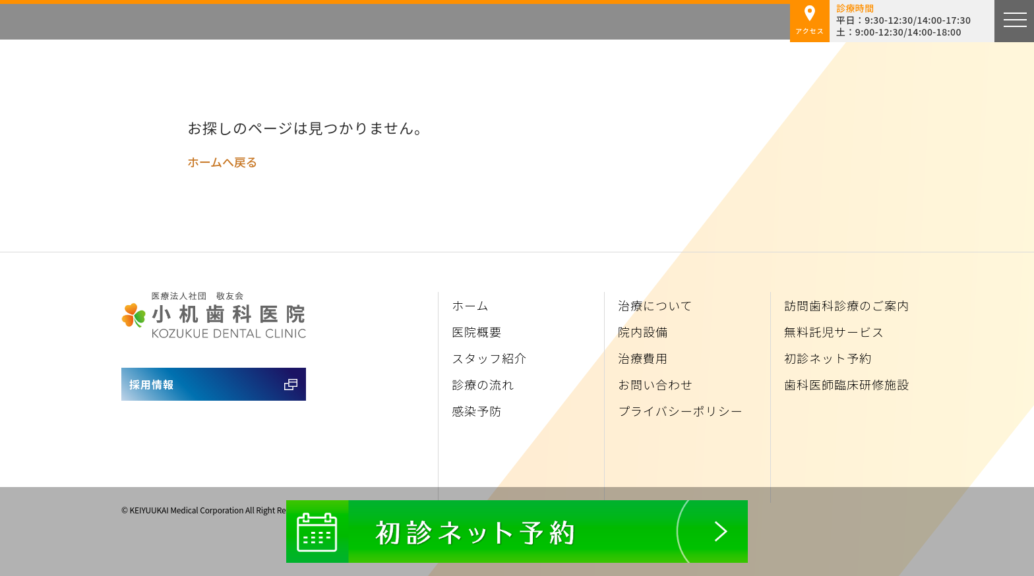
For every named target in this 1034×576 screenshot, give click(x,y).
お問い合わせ (655, 384)
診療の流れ (483, 384)
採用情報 (151, 384)
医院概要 (477, 331)
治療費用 (643, 357)
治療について (655, 305)
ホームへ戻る (222, 161)
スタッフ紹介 (489, 357)
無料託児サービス (834, 331)
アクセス (809, 20)
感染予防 (477, 410)
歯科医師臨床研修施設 (846, 384)
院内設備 (643, 331)
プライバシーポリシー (680, 410)
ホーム (470, 305)
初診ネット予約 (828, 357)
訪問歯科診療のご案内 (846, 305)
